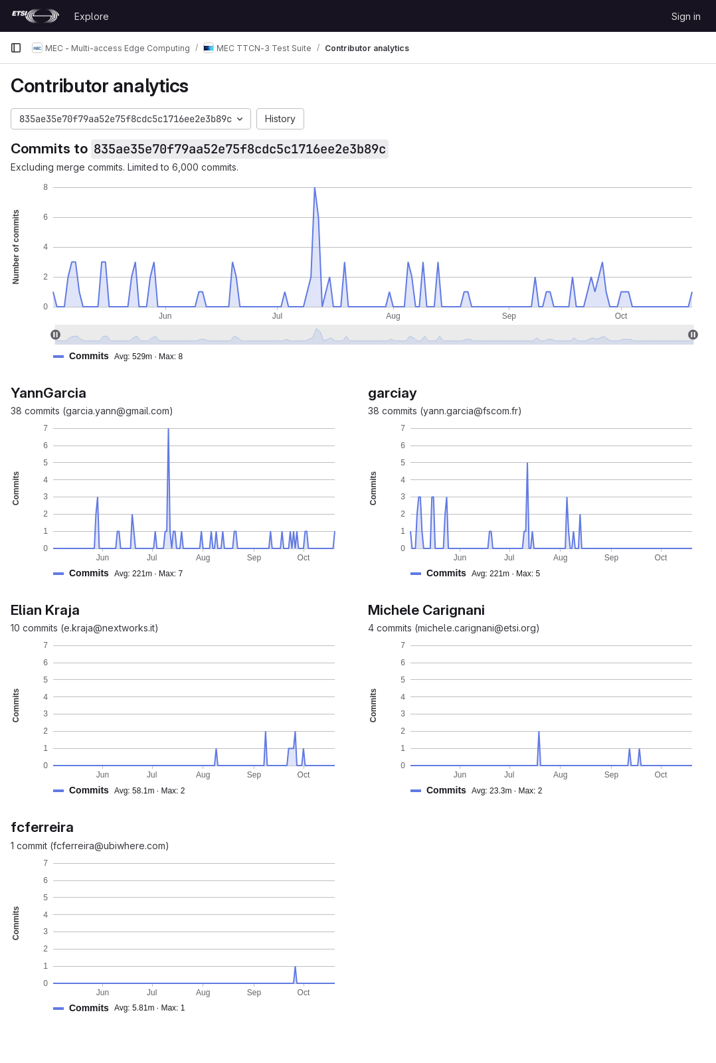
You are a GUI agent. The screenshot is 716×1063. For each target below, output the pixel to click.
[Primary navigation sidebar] (16, 47)
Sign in (686, 16)
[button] (123, 356)
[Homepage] (35, 16)
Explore (91, 16)
